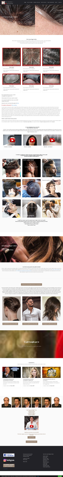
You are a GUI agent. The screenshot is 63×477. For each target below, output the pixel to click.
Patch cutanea (29, 2)
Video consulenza (50, 2)
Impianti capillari (37, 2)
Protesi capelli (43, 2)
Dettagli (38, 476)
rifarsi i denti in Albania (56, 269)
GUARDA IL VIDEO (6, 385)
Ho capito (59, 476)
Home (25, 1)
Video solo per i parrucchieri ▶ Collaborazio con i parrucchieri (31, 284)
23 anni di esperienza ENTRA (31, 441)
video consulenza (14, 105)
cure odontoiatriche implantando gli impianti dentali (23, 270)
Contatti (60, 2)
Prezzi (56, 2)
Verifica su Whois (31, 437)
